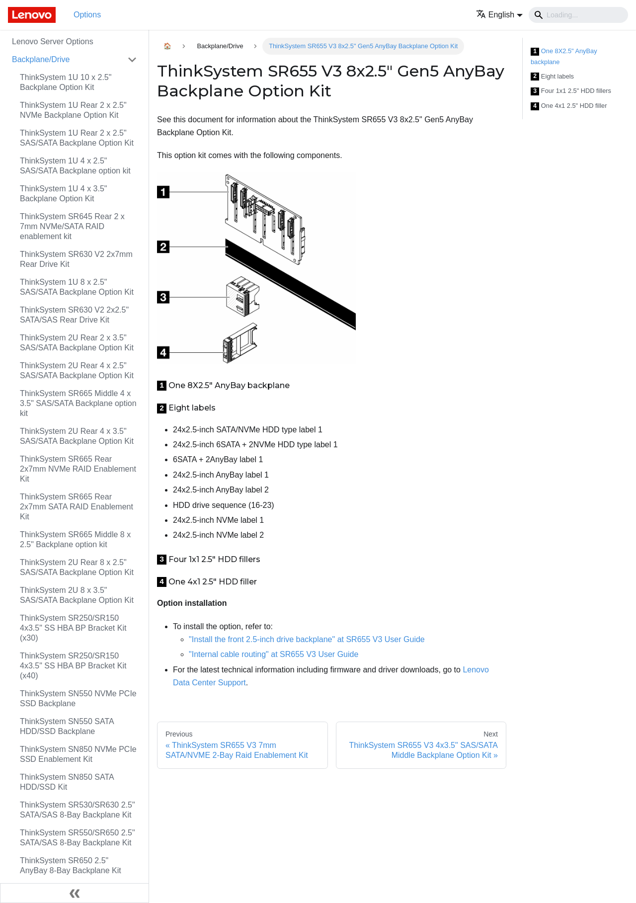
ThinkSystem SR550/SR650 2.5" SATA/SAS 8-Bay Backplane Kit (77, 837)
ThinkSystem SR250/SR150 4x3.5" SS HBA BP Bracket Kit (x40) (73, 666)
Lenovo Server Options (52, 41)
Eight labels (552, 77)
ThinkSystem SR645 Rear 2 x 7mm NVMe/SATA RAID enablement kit (72, 226)
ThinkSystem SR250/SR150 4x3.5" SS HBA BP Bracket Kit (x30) (73, 628)
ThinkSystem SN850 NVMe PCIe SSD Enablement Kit (78, 754)
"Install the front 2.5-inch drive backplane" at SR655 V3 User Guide (307, 639)
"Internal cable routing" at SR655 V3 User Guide (273, 654)
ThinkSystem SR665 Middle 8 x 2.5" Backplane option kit (75, 539)
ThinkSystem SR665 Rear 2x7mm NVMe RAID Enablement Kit (78, 469)
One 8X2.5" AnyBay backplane (564, 56)
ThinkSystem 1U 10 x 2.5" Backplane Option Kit (65, 82)
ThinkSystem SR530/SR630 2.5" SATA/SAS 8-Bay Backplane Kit (77, 810)
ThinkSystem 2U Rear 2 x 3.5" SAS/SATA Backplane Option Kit (77, 342)
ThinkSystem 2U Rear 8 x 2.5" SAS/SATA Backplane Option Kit (77, 567)
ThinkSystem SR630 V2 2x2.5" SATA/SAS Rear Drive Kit (74, 315)
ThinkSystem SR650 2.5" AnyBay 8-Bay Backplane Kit (70, 865)
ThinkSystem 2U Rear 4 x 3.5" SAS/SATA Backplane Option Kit (77, 436)
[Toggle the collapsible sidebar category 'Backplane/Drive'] (132, 60)
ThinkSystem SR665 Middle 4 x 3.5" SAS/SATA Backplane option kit (78, 403)
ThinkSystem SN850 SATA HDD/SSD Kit (67, 782)
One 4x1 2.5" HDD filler (569, 106)
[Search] (578, 15)
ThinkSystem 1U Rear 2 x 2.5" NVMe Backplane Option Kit (73, 110)
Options (87, 14)
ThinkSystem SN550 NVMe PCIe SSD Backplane (78, 698)
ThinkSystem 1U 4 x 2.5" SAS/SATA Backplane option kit (75, 166)
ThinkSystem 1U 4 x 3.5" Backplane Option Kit (63, 193)
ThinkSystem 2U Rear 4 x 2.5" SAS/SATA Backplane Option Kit (77, 370)
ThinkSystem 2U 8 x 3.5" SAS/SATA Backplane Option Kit (77, 595)
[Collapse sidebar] (74, 893)
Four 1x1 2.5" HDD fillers (571, 91)
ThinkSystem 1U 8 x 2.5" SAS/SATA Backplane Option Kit (77, 287)
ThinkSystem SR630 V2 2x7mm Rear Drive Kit (76, 259)
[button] (499, 14)
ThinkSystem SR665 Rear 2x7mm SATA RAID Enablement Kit (76, 507)
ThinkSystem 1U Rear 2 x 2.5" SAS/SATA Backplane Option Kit (77, 138)
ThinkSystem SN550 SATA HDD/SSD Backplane (67, 726)
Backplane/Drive (41, 59)
